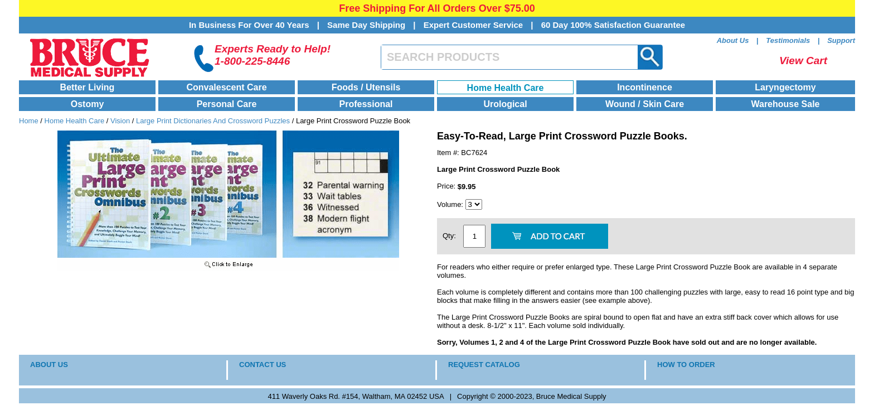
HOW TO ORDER (686, 364)
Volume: (451, 204)
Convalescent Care (226, 87)
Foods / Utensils (366, 87)
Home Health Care (505, 88)
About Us (733, 40)
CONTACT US (262, 364)
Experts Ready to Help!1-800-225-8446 (273, 55)
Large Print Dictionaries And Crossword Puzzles (213, 121)
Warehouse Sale (785, 104)
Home (28, 121)
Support (841, 40)
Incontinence (644, 87)
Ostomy (87, 104)
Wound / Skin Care (644, 104)
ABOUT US (49, 364)
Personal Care (227, 104)
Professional (365, 104)
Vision (120, 121)
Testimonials (788, 40)
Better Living (87, 87)
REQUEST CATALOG (484, 364)
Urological (505, 104)
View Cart (803, 60)
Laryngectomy (785, 87)
